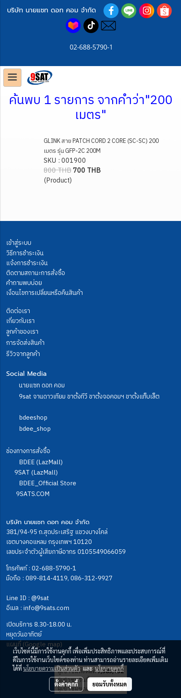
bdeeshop (33, 418)
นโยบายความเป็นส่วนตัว (51, 668)
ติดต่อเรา (18, 311)
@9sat (40, 598)
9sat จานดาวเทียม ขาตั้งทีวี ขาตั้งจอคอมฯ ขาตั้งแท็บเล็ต (89, 397)
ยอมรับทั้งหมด (109, 684)
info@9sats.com (46, 608)
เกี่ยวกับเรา (20, 321)
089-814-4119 (47, 578)
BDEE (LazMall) (41, 462)
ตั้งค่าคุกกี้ (66, 684)
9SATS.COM (32, 494)
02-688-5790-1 (54, 568)
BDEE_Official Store (47, 483)
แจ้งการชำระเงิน (27, 263)
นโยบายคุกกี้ (109, 668)
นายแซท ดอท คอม (42, 385)
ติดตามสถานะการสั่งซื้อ (35, 273)
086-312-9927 (92, 578)
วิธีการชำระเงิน (25, 253)
